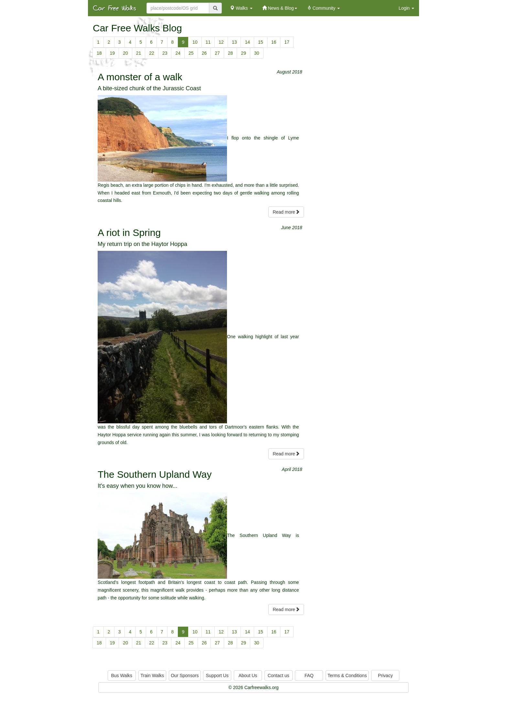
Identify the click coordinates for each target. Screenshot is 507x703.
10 (195, 42)
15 (260, 42)
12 (221, 42)
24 (177, 53)
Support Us (217, 675)
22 (151, 53)
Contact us (278, 675)
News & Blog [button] (279, 8)
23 (164, 53)
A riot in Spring (129, 232)
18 (99, 53)
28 (230, 53)
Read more (286, 212)
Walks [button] (241, 8)
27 (217, 53)
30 (256, 53)
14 (247, 42)
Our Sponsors (185, 675)
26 (204, 53)
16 (273, 42)
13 (234, 42)
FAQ (309, 675)
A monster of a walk (140, 77)
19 (112, 53)
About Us (248, 675)
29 (243, 53)
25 (191, 53)
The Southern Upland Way (154, 474)
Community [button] (323, 8)
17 (286, 42)
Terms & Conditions (347, 675)
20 (125, 53)
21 (138, 53)
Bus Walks (121, 675)
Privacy (385, 675)
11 (208, 42)
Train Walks (152, 675)
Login (406, 8)
